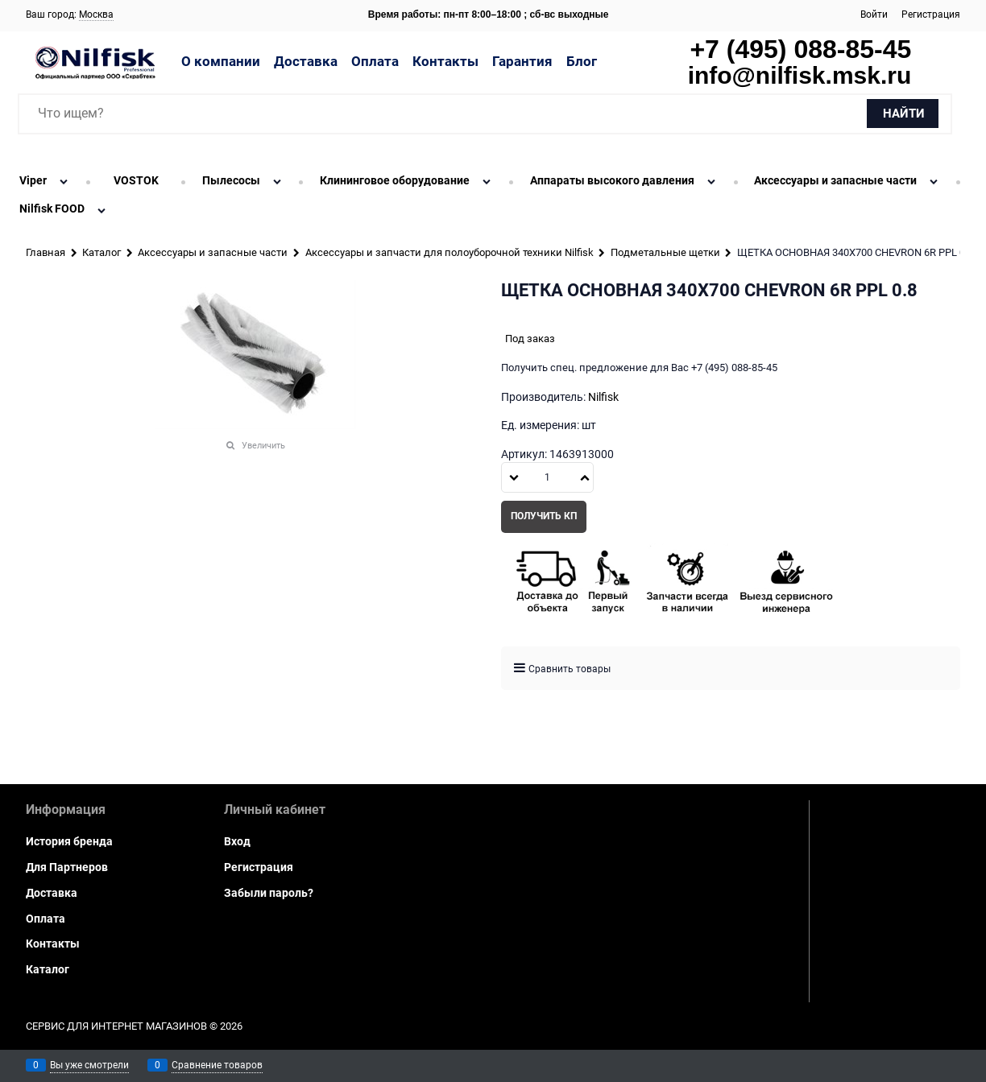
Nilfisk (603, 396)
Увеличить (263, 445)
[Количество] (547, 477)
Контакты (445, 61)
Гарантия (522, 61)
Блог (581, 61)
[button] (585, 477)
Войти (874, 14)
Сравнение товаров (217, 1065)
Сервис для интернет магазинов (116, 1026)
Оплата (375, 61)
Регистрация (930, 14)
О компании (220, 61)
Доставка (306, 61)
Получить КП (544, 516)
